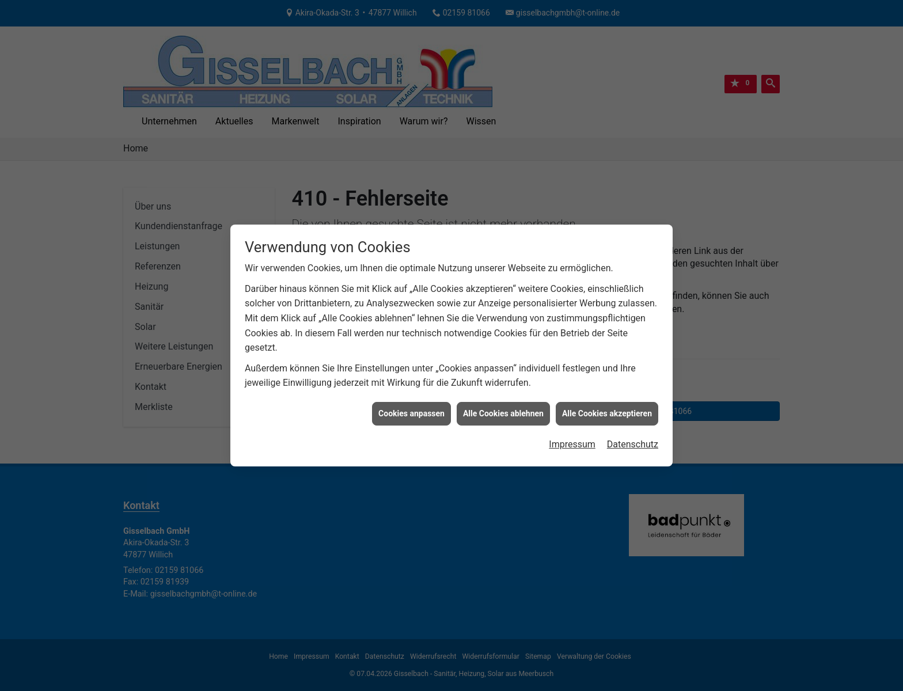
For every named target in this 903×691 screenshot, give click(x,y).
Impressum (572, 439)
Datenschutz (632, 439)
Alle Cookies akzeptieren (607, 407)
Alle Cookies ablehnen (503, 407)
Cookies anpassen (411, 407)
